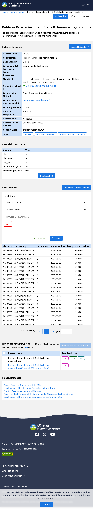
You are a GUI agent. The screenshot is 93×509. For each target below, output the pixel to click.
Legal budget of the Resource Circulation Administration (30, 387)
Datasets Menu (17, 12)
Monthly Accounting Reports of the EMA (22, 390)
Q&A (26, 347)
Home (5, 12)
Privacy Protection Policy (15, 465)
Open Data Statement (13, 475)
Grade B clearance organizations (72, 134)
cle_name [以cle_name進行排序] (19, 246)
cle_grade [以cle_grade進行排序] (41, 246)
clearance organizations (45, 134)
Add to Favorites (80, 16)
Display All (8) (46, 175)
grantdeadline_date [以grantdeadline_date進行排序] (61, 246)
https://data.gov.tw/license (36, 100)
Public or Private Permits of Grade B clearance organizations (55, 12)
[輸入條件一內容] (46, 216)
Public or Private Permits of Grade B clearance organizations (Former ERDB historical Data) (29, 366)
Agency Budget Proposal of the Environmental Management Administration (38, 393)
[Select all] (4, 352)
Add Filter (39, 238)
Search (56, 238)
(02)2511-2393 (30, 448)
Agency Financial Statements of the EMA (22, 384)
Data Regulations (10, 470)
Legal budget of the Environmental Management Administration (33, 396)
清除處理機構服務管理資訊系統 (40, 86)
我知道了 (47, 504)
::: (2, 42)
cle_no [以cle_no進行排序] (6, 246)
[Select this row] (4, 357)
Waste (28, 134)
